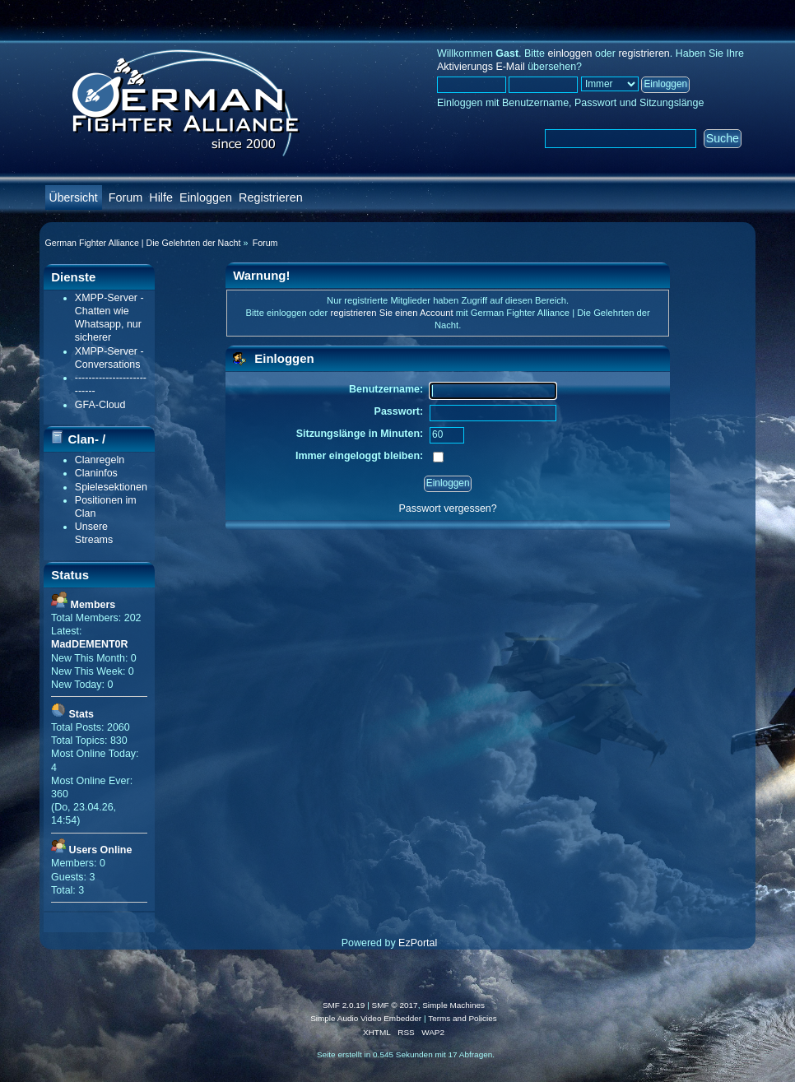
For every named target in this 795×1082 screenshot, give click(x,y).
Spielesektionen (111, 487)
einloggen (569, 53)
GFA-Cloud (100, 405)
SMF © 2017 (395, 1005)
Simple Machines (453, 1005)
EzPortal (417, 943)
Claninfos (96, 473)
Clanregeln (99, 460)
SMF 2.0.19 (344, 1005)
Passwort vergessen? (448, 508)
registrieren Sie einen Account (391, 313)
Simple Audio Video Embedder (365, 1018)
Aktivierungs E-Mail (481, 66)
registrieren (643, 53)
